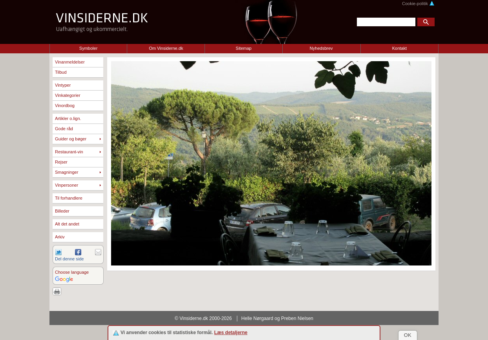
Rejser (61, 162)
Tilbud (61, 72)
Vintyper (63, 85)
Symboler (88, 48)
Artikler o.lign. (68, 118)
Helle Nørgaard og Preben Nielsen (277, 318)
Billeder (62, 211)
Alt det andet (67, 224)
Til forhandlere (68, 198)
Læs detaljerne (231, 332)
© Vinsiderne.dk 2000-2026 (203, 318)
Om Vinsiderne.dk (166, 48)
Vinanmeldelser (70, 62)
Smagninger (66, 172)
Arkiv (59, 237)
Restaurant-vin (69, 151)
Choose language (72, 272)
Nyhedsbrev (321, 48)
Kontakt (399, 48)
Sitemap (243, 48)
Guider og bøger (70, 138)
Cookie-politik (418, 3)
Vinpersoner (66, 185)
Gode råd (64, 128)
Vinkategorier (67, 95)
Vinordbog (65, 105)
